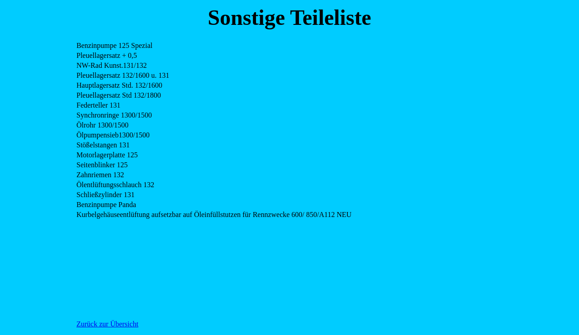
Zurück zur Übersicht (107, 324)
